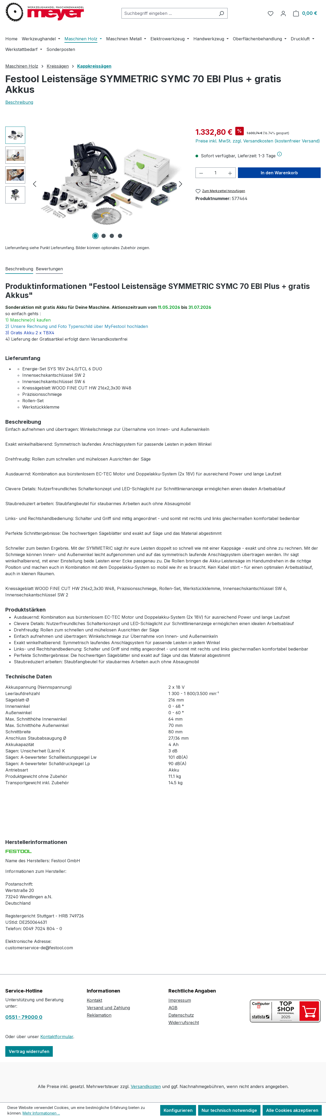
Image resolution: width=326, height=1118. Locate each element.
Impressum (179, 1000)
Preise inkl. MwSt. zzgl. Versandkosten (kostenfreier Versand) (257, 141)
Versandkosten (146, 1086)
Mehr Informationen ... (41, 1113)
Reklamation (99, 1015)
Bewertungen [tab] (49, 268)
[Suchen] (221, 13)
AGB (172, 1007)
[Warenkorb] (305, 13)
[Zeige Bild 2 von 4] (103, 236)
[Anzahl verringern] (201, 172)
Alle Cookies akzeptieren (292, 1110)
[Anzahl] (215, 172)
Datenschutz (181, 1015)
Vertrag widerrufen (29, 1051)
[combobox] (168, 13)
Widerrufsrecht (183, 1022)
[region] (95, 184)
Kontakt (94, 1000)
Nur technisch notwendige (229, 1110)
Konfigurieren (178, 1110)
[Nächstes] (181, 183)
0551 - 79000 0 (23, 1017)
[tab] (19, 269)
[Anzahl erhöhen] (230, 172)
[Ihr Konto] (283, 13)
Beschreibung (19, 102)
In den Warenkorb (279, 172)
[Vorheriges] (34, 183)
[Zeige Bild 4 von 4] (120, 236)
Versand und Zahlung (108, 1007)
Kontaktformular (56, 1036)
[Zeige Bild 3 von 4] (112, 236)
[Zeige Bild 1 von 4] (95, 236)
